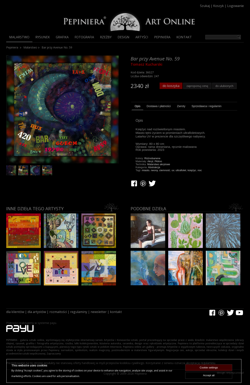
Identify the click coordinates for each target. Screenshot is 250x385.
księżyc (192, 170)
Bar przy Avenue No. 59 (57, 47)
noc (200, 170)
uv (173, 170)
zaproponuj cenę (197, 86)
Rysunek (42, 37)
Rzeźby (106, 37)
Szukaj (205, 6)
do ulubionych (224, 86)
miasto (145, 170)
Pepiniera (162, 37)
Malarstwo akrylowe (158, 164)
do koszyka (171, 86)
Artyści (141, 37)
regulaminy (78, 312)
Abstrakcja (154, 167)
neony (154, 170)
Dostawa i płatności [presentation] (159, 106)
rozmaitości (58, 312)
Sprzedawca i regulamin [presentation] (206, 106)
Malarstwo (19, 37)
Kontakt (184, 37)
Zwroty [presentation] (181, 106)
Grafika (62, 37)
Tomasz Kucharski (146, 64)
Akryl (150, 161)
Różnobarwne (152, 158)
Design (123, 37)
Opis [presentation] (137, 106)
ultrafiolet (181, 170)
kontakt (116, 312)
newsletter (99, 312)
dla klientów (15, 312)
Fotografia (84, 37)
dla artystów (37, 312)
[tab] (137, 107)
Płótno (158, 161)
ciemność (164, 170)
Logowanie (235, 6)
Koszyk (218, 6)
